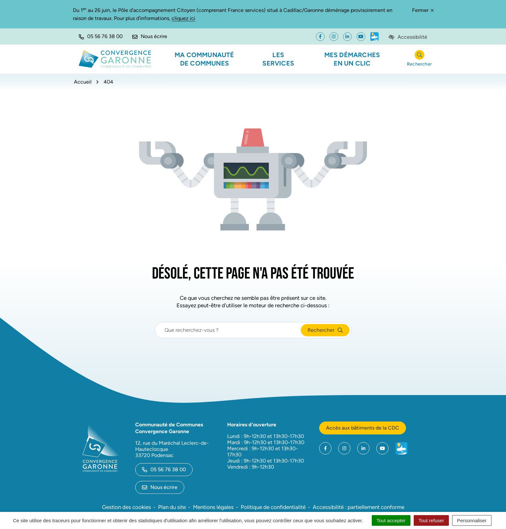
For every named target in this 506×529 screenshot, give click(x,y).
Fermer (423, 10)
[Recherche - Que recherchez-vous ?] (228, 330)
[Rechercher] (419, 59)
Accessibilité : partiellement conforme (358, 507)
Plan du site (172, 507)
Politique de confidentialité (273, 507)
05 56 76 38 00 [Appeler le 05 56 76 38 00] (164, 469)
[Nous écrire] (149, 36)
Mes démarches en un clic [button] (352, 59)
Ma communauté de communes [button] (204, 59)
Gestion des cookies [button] (126, 507)
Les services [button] (278, 59)
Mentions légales (213, 507)
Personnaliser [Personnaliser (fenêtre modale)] (472, 520)
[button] (101, 36)
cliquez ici (183, 18)
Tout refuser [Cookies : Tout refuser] (431, 520)
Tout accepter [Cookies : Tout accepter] (391, 520)
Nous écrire (159, 487)
